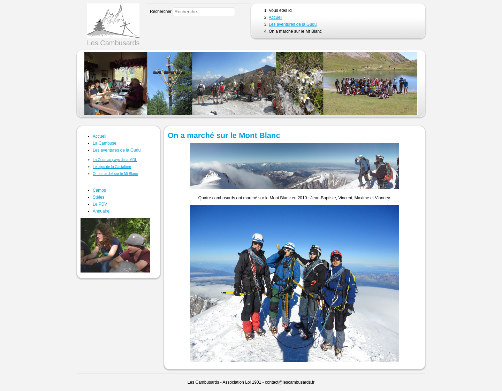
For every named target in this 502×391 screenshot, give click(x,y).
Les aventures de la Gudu (116, 150)
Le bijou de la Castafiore (112, 167)
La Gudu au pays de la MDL (115, 160)
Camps (99, 190)
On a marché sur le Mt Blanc (115, 174)
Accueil (99, 136)
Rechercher (161, 11)
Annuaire (101, 211)
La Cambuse (104, 143)
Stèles (98, 197)
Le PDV (100, 204)
